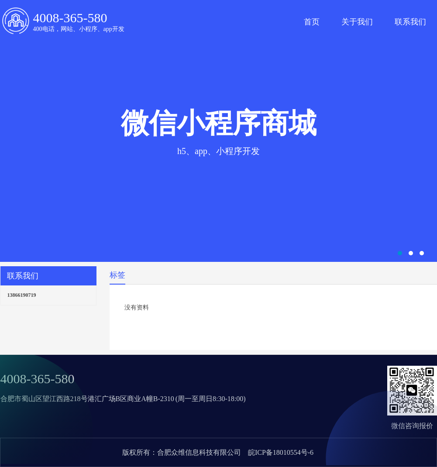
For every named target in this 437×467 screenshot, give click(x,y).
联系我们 (410, 21)
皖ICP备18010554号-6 (280, 452)
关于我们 (357, 21)
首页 (312, 21)
